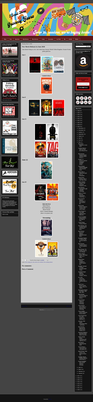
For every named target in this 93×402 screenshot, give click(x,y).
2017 (78, 375)
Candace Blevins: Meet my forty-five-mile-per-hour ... (82, 150)
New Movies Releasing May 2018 (82, 344)
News (11, 39)
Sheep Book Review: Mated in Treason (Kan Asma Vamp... (82, 207)
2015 (78, 379)
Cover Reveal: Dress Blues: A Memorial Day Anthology (82, 307)
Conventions (50, 39)
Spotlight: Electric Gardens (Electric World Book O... (82, 358)
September (81, 134)
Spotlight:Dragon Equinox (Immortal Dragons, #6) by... (82, 273)
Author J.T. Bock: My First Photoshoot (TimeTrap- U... (82, 195)
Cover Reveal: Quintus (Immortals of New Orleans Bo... (81, 201)
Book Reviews (26, 39)
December (80, 128)
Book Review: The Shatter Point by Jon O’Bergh (82, 250)
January (80, 373)
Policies (76, 39)
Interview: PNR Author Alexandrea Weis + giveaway (82, 323)
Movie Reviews (35, 39)
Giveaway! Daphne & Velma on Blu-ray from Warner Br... (82, 240)
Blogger (49, 399)
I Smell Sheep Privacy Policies (82, 223)
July (79, 138)
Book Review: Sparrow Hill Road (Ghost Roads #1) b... (82, 328)
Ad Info (70, 39)
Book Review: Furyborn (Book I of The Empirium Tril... (82, 245)
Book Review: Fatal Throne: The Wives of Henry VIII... (82, 353)
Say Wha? (58, 39)
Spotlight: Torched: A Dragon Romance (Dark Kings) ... (82, 268)
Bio (64, 39)
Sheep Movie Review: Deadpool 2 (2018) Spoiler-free (82, 262)
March (80, 369)
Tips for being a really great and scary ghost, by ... (82, 348)
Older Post (68, 306)
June (33, 262)
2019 (78, 124)
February (80, 371)
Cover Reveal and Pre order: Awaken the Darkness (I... (82, 317)
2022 (78, 118)
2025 (78, 112)
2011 (78, 387)
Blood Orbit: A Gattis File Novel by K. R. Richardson (82, 173)
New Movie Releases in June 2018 (82, 145)
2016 (78, 377)
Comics (43, 39)
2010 (78, 389)
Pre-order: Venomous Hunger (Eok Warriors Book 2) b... (82, 280)
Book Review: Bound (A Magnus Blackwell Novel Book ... (82, 234)
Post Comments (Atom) (49, 309)
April (79, 367)
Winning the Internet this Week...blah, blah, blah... (82, 291)
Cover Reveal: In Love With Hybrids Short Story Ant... (82, 213)
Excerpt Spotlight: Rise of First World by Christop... (82, 363)
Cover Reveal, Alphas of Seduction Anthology (81, 301)
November (80, 130)
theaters (51, 262)
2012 (78, 385)
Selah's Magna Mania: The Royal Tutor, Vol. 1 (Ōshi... (82, 255)
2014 (78, 381)
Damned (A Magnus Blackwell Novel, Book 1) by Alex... (82, 334)
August (80, 136)
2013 (78, 383)
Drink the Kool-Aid (83, 87)
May (79, 142)
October (80, 132)
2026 (78, 110)
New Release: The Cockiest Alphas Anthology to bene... (82, 227)
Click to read (5, 214)
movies (36, 262)
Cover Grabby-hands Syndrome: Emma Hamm (82, 312)
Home (5, 39)
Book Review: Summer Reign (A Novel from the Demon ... (82, 296)
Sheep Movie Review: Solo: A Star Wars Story (82, 179)
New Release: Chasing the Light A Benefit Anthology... (82, 189)
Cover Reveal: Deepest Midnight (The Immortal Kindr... (82, 168)
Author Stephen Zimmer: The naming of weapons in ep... (82, 183)
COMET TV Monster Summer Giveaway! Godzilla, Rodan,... (82, 162)
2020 (78, 122)
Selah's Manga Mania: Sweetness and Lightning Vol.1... (82, 338)
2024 (78, 114)
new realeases (40, 262)
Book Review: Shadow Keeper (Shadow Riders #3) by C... (82, 155)
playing (47, 262)
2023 (78, 116)
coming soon (29, 262)
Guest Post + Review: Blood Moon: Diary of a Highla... (82, 286)
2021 (78, 120)
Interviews (17, 39)
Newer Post (24, 306)
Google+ (17, 0)
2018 (26, 262)
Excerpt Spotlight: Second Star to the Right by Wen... (82, 218)
